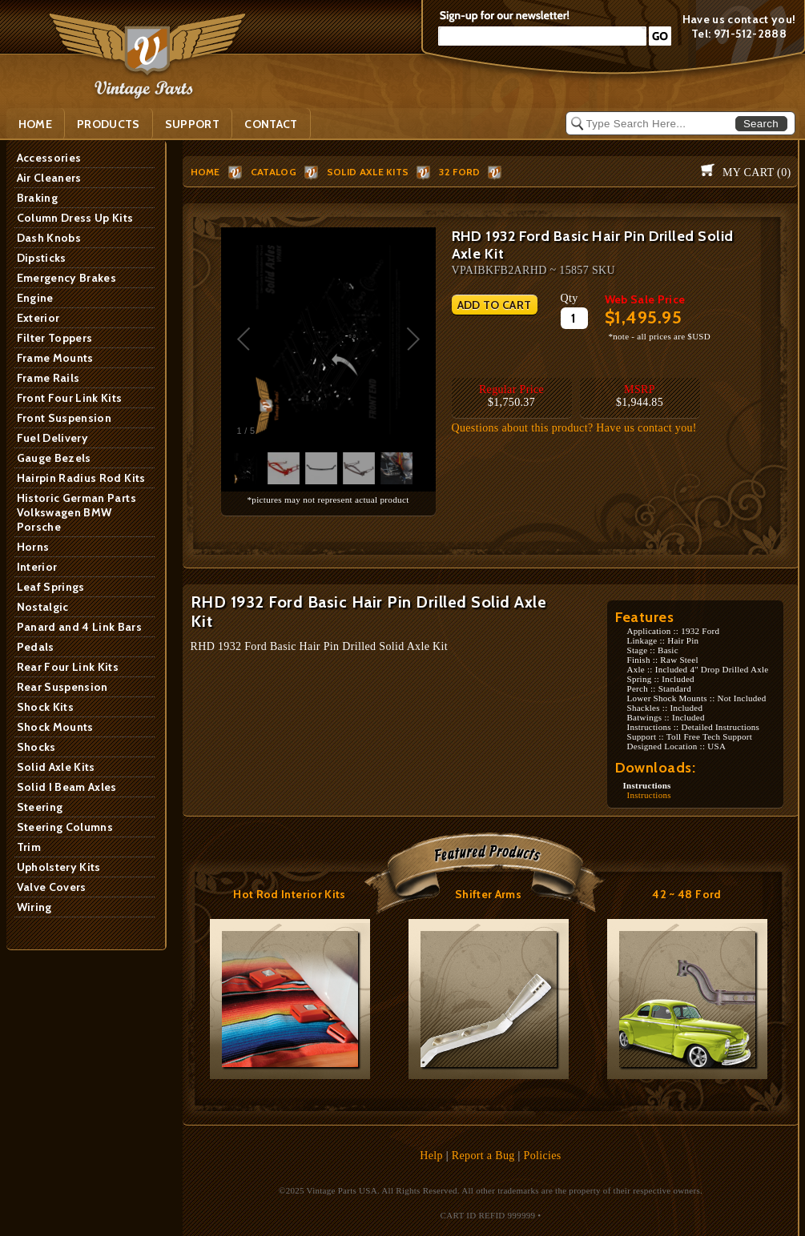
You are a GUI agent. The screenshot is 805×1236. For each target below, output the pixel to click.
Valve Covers (52, 887)
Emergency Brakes (67, 278)
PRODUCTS (108, 124)
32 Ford (459, 172)
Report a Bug (483, 1156)
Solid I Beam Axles (67, 787)
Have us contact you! (739, 19)
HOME (205, 172)
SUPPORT (192, 124)
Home (35, 124)
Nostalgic (43, 607)
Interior (37, 567)
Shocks (36, 747)
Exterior (38, 318)
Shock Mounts (55, 727)
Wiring (34, 907)
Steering (40, 807)
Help (431, 1156)
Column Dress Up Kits (75, 218)
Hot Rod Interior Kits (289, 894)
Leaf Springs (51, 587)
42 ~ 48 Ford (686, 894)
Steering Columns (65, 827)
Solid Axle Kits (56, 767)
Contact (270, 124)
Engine (35, 298)
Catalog (273, 172)
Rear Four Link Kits (68, 667)
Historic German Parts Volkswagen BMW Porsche (76, 512)
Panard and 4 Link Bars (80, 627)
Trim (29, 847)
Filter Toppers (55, 338)
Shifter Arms (488, 894)
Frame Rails (48, 378)
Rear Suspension (62, 687)
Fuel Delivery (53, 438)
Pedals (35, 647)
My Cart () (756, 173)
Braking (37, 198)
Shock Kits (45, 707)
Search (761, 124)
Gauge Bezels (54, 458)
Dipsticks (41, 258)
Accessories (49, 157)
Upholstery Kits (59, 867)
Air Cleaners (49, 178)
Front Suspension (64, 418)
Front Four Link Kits (70, 398)
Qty (569, 298)
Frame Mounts (55, 358)
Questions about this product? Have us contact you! (574, 428)
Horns (33, 547)
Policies (542, 1156)
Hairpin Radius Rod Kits (81, 478)
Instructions (649, 795)
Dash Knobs (49, 238)
